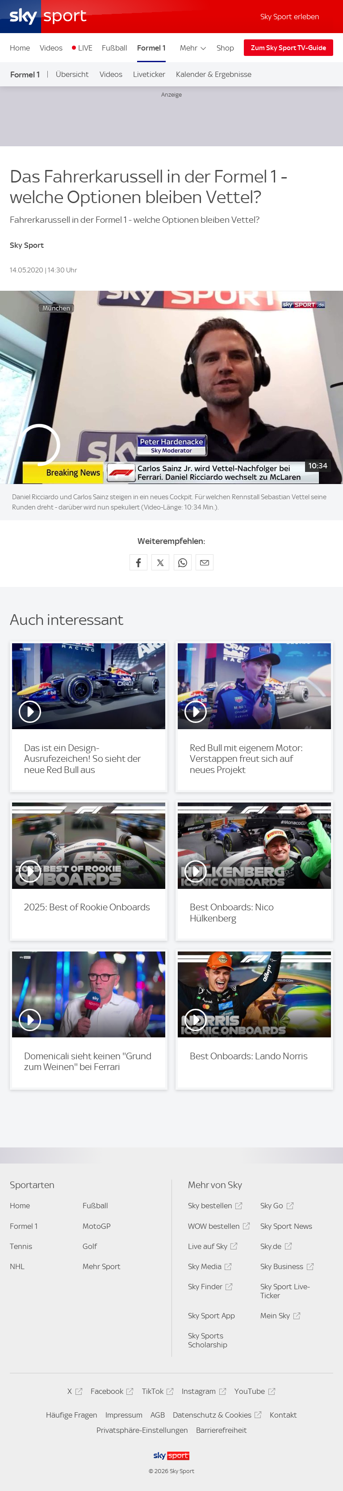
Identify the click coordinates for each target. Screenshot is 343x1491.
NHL (17, 1266)
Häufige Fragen (71, 1414)
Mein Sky (278, 1317)
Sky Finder (209, 1288)
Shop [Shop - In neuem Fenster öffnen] (225, 47)
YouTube (253, 1393)
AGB (158, 1414)
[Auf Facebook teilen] (138, 562)
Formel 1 (151, 47)
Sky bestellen (214, 1207)
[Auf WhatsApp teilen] (183, 562)
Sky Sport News (286, 1226)
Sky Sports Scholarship (207, 1340)
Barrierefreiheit (221, 1430)
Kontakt (283, 1414)
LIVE (85, 47)
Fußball (114, 47)
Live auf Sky (211, 1248)
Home (20, 47)
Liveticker (149, 74)
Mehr (193, 47)
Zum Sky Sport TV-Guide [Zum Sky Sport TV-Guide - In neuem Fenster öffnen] (288, 48)
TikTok (156, 1393)
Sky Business (285, 1268)
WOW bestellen (217, 1228)
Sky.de (274, 1248)
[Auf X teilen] (160, 562)
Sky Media (208, 1268)
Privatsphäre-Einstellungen (142, 1430)
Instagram (202, 1393)
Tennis (21, 1246)
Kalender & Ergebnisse (213, 74)
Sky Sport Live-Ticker (285, 1291)
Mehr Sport (102, 1266)
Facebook (111, 1393)
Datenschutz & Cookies (216, 1416)
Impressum (123, 1414)
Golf (90, 1246)
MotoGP (97, 1226)
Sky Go (275, 1207)
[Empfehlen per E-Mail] (204, 562)
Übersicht (72, 74)
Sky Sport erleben (289, 16)
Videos (51, 47)
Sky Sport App (211, 1315)
